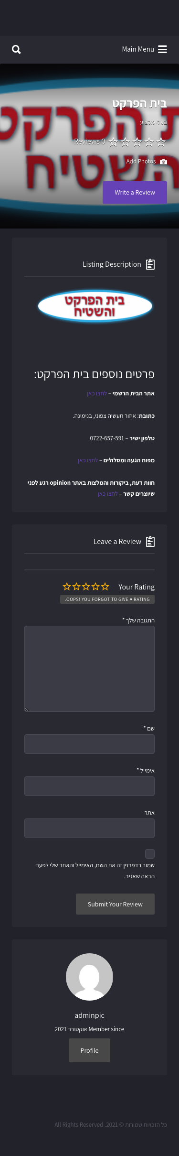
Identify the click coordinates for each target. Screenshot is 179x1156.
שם (149, 728)
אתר (150, 812)
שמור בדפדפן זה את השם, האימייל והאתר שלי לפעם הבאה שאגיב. (95, 870)
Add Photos (146, 162)
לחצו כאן (97, 393)
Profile (90, 1050)
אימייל (146, 770)
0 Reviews (89, 141)
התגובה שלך (138, 620)
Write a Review (135, 192)
